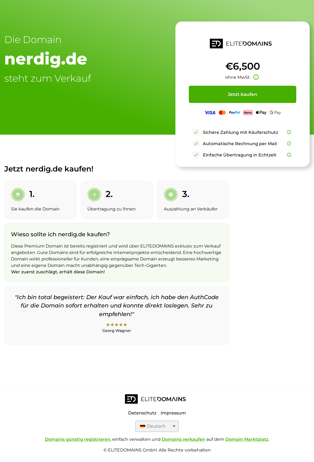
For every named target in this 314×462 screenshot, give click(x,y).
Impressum (173, 413)
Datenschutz (142, 413)
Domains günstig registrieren (77, 439)
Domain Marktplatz (247, 439)
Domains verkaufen (183, 439)
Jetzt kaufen (242, 94)
